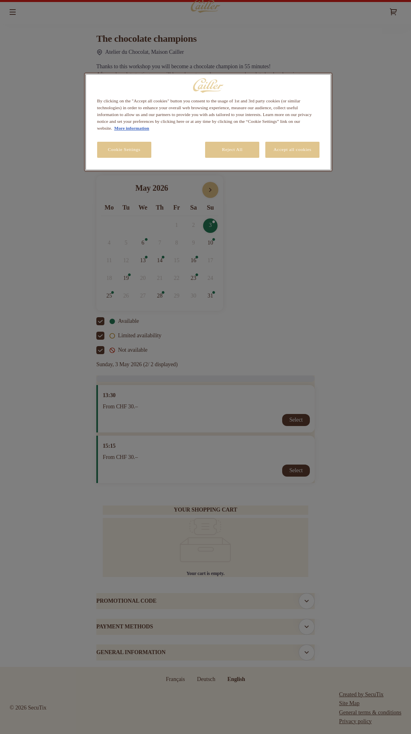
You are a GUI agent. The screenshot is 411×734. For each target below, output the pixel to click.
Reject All (232, 149)
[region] (208, 122)
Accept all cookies (292, 149)
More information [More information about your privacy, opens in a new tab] (131, 128)
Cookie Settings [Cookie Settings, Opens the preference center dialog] (124, 149)
